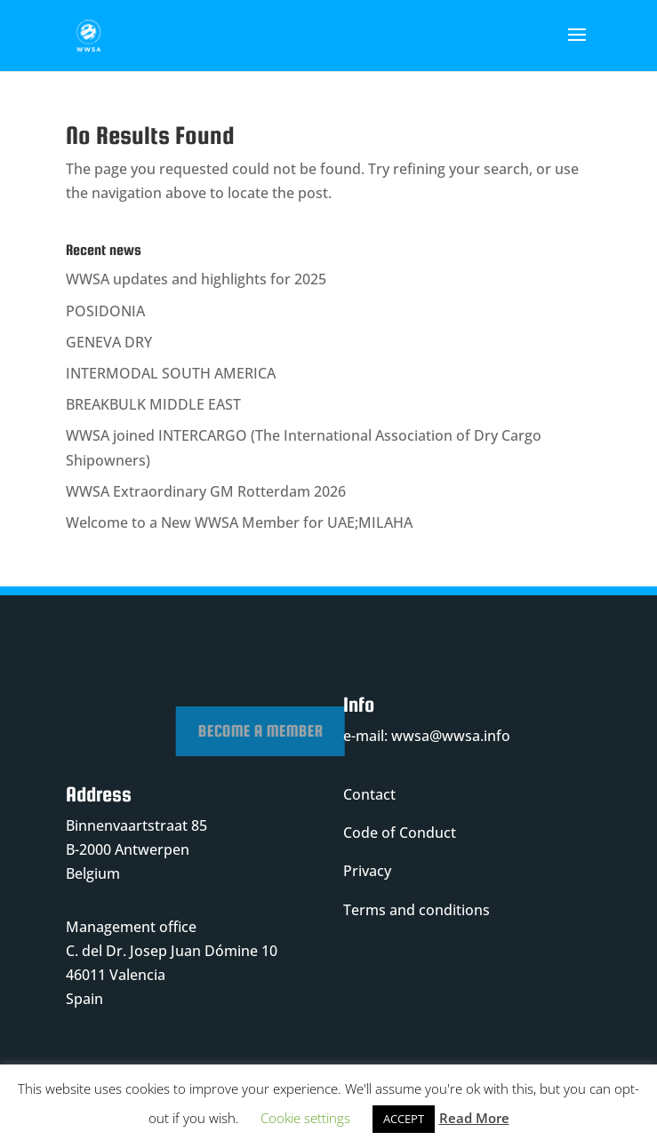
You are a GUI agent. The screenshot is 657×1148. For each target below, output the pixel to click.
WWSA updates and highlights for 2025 (196, 279)
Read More (474, 1118)
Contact (369, 794)
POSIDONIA (105, 311)
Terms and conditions (416, 910)
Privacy (367, 871)
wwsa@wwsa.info (450, 735)
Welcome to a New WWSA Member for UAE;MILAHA (239, 522)
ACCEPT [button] (403, 1119)
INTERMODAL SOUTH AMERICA (171, 373)
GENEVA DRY (109, 342)
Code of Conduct (399, 832)
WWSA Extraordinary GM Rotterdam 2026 (206, 491)
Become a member (323, 730)
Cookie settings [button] (305, 1118)
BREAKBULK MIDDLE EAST (153, 404)
